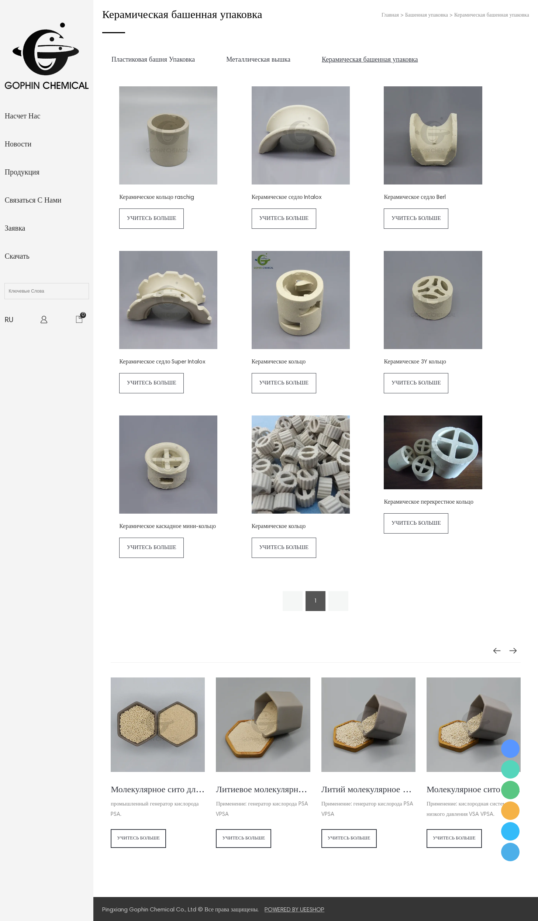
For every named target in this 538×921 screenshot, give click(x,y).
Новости (18, 144)
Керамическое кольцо (279, 362)
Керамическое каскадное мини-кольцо (167, 527)
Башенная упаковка (426, 15)
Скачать (17, 257)
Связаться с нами (33, 200)
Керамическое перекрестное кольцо (428, 502)
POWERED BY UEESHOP (294, 910)
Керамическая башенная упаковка (491, 15)
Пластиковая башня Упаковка (153, 60)
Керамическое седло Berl (414, 197)
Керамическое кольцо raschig (156, 197)
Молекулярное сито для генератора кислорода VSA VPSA (474, 790)
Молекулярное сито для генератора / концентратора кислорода (158, 790)
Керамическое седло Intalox (287, 197)
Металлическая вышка (258, 60)
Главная (390, 15)
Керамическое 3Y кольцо (415, 362)
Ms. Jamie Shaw (510, 748)
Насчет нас (23, 116)
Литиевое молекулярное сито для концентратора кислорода (263, 790)
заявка (15, 228)
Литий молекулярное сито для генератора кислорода (368, 790)
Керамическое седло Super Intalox (162, 362)
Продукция (22, 172)
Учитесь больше (151, 218)
